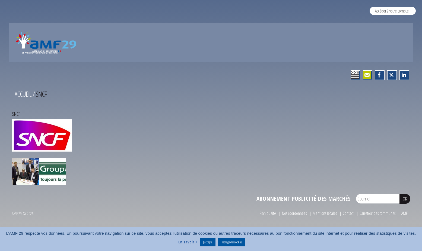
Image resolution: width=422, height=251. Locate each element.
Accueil (23, 116)
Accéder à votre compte (392, 11)
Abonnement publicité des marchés (303, 221)
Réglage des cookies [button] (231, 242)
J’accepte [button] (207, 242)
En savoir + (187, 241)
